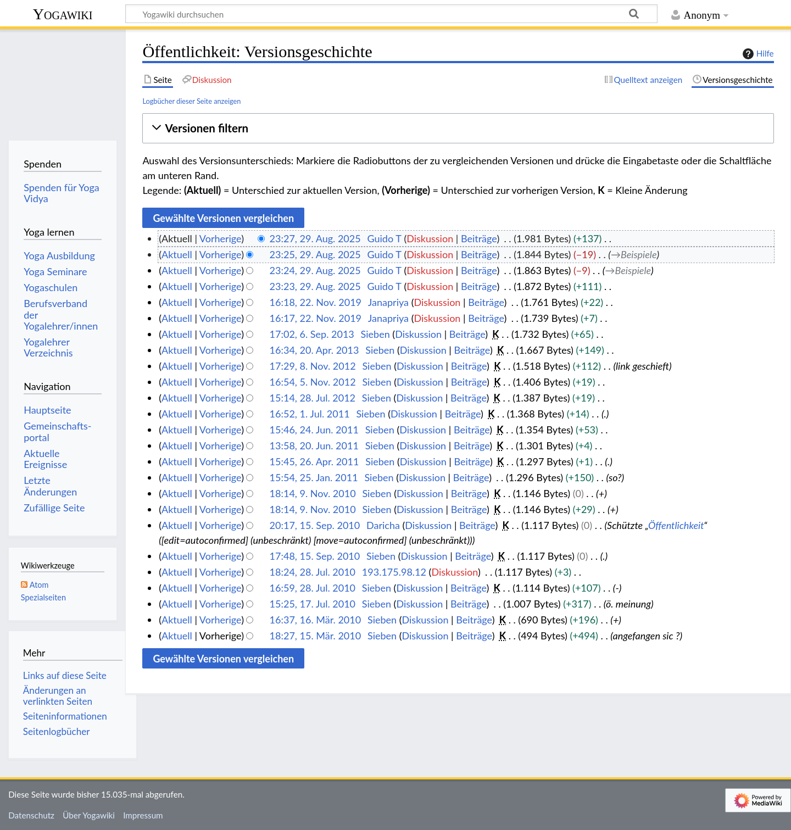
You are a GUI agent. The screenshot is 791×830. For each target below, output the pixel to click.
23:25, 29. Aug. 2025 (315, 254)
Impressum (143, 815)
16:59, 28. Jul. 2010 (312, 588)
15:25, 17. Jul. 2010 (312, 604)
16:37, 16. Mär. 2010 (315, 620)
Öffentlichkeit (676, 525)
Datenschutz (31, 815)
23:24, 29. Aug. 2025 (315, 270)
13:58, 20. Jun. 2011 (314, 445)
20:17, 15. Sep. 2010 (315, 525)
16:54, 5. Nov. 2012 (313, 382)
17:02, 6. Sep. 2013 (312, 334)
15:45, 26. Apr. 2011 (314, 461)
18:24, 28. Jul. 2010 (312, 572)
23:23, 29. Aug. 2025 (315, 286)
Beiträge (479, 238)
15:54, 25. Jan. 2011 (314, 477)
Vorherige (220, 238)
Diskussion (429, 238)
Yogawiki (63, 14)
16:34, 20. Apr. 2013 (314, 350)
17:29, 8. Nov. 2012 (313, 366)
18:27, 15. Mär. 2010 (315, 636)
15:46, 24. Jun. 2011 (314, 430)
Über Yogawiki (89, 815)
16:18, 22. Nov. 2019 (315, 302)
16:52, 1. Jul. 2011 (310, 414)
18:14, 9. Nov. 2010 (313, 493)
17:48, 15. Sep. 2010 (315, 556)
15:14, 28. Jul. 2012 (312, 398)
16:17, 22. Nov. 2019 (315, 318)
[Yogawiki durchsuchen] (391, 14)
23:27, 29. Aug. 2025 (315, 238)
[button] (458, 128)
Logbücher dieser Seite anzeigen (191, 101)
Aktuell (176, 254)
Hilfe (757, 53)
